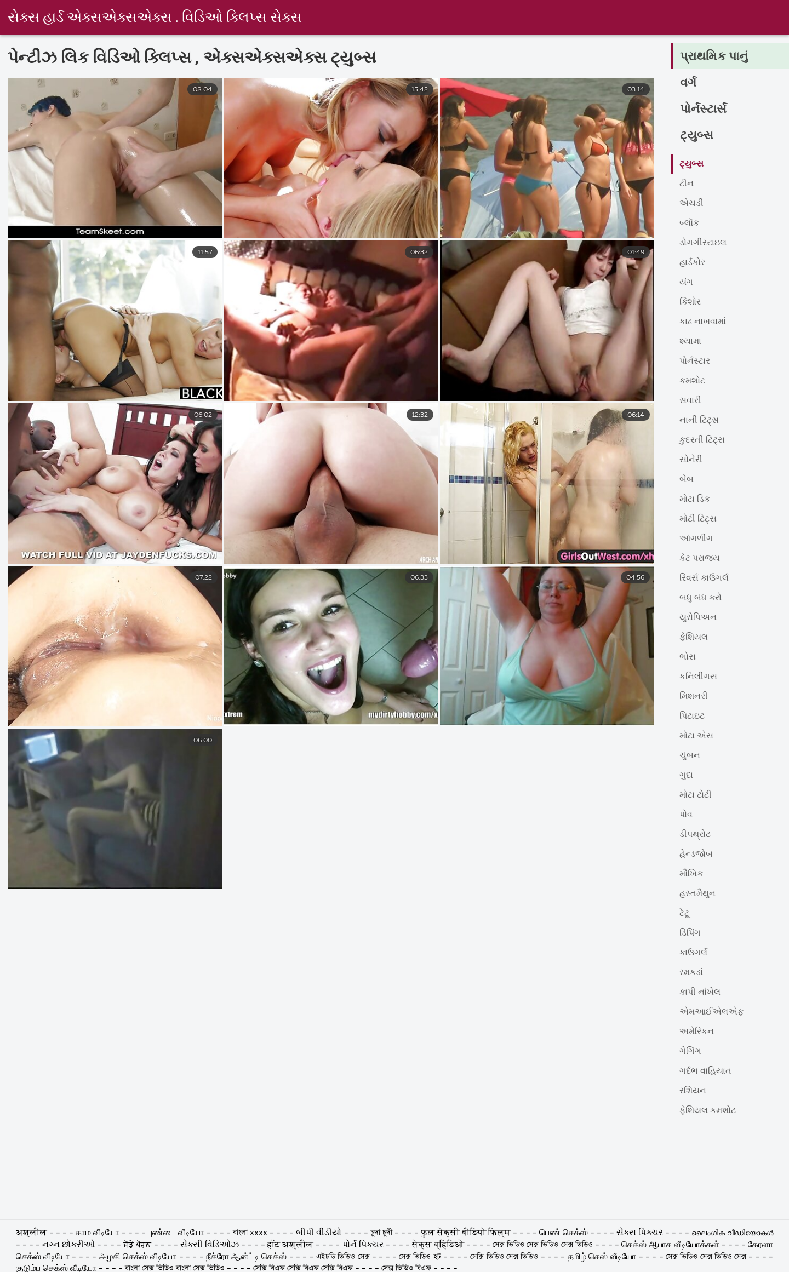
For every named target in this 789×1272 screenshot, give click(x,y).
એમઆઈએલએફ (711, 1012)
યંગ (686, 282)
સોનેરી (690, 460)
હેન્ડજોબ (696, 854)
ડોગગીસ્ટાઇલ (703, 243)
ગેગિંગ (690, 1051)
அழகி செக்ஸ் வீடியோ (138, 1257)
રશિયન (692, 1091)
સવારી (690, 401)
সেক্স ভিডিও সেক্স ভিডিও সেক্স (707, 1257)
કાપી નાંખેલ (700, 992)
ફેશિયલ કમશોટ (707, 1111)
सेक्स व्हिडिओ (438, 1245)
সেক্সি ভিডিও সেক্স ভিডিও (504, 1257)
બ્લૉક (689, 223)
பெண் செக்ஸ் (564, 1233)
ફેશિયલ (693, 637)
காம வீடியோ (97, 1233)
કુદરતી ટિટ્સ (702, 440)
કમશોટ (692, 381)
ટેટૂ (684, 913)
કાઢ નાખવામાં (702, 322)
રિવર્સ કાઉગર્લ (704, 578)
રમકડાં (691, 973)
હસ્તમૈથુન (697, 894)
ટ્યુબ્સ (696, 136)
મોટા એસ (696, 736)
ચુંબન (689, 756)
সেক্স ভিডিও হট (420, 1257)
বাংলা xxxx (251, 1233)
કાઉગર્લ (693, 953)
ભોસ (687, 657)
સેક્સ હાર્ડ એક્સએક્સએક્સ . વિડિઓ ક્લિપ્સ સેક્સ (155, 18)
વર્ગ (688, 83)
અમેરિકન (696, 1032)
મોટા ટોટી (695, 795)
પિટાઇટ (692, 716)
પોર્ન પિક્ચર (363, 1245)
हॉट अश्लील (290, 1245)
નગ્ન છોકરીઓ (69, 1245)
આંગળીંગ (696, 539)
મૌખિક (691, 874)
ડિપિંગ (690, 933)
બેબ (686, 479)
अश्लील (32, 1233)
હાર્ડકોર (692, 263)
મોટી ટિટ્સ (698, 519)
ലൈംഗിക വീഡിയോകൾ (732, 1233)
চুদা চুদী (382, 1233)
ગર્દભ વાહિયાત (705, 1071)
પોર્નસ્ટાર (694, 361)
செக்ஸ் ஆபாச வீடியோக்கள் (670, 1245)
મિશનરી (693, 696)
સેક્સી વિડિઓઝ (209, 1245)
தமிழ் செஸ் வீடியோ (602, 1257)
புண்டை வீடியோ (176, 1233)
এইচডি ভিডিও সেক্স (343, 1257)
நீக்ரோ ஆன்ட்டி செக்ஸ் (246, 1257)
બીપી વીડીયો (320, 1233)
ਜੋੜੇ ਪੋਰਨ (137, 1245)
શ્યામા (690, 341)
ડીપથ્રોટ (695, 834)
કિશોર (690, 302)
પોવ (686, 815)
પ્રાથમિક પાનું (714, 57)
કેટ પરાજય (699, 558)
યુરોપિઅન (698, 618)
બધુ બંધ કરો (700, 598)
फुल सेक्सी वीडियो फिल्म (467, 1233)
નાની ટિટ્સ (699, 420)
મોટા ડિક (694, 499)
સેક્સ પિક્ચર (640, 1233)
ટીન (686, 184)
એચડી (691, 203)
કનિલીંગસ (698, 677)
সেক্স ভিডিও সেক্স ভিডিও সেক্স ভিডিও (542, 1245)
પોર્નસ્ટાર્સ (703, 110)
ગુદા (686, 775)
